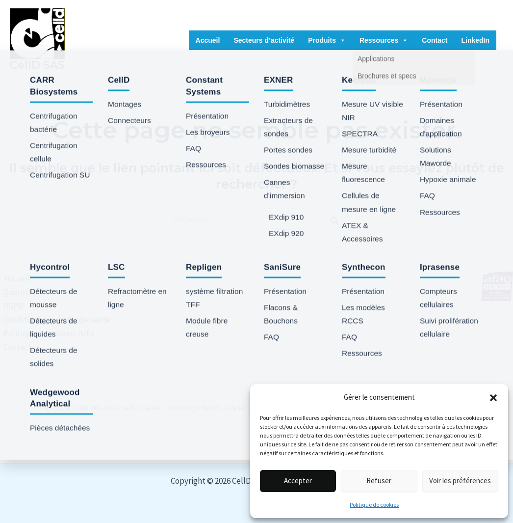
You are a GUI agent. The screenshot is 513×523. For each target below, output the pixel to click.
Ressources (383, 40)
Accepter (298, 480)
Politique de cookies (374, 504)
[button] (493, 398)
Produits (327, 40)
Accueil (208, 40)
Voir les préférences (460, 480)
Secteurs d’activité (263, 40)
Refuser (378, 480)
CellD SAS (37, 65)
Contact (434, 40)
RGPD (10, 306)
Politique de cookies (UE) (45, 333)
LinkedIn (475, 40)
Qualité (13, 292)
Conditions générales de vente (53, 319)
